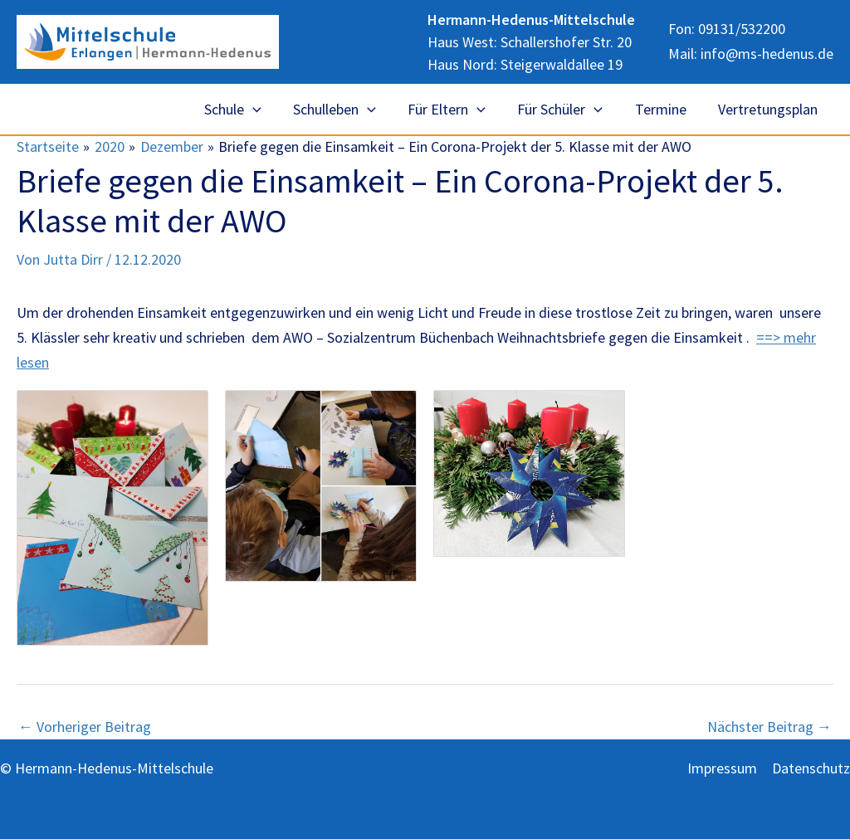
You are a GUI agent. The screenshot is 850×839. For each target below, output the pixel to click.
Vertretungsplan (768, 109)
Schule (243, 109)
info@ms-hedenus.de (767, 52)
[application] (263, 109)
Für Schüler (565, 109)
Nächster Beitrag (769, 726)
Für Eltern (453, 109)
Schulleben (343, 109)
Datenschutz (811, 768)
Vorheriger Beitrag (84, 726)
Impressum (722, 768)
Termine (663, 109)
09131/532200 (741, 30)
